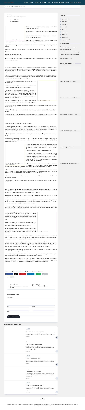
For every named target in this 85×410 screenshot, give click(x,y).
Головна (26, 2)
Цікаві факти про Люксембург (66, 114)
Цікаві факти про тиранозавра (67, 97)
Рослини (44, 2)
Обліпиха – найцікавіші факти (34, 385)
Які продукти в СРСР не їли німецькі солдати (70, 51)
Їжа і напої (61, 2)
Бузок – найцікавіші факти (33, 371)
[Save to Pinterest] (22, 274)
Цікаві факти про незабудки (34, 344)
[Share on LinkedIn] (31, 274)
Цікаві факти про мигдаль (66, 58)
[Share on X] (16, 274)
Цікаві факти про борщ (65, 147)
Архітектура (55, 2)
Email (33, 306)
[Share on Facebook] (9, 274)
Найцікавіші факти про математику (68, 163)
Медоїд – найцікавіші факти (66, 81)
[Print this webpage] (45, 274)
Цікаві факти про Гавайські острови (68, 46)
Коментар (9, 297)
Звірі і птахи (38, 2)
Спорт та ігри (73, 2)
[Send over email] (38, 274)
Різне (79, 2)
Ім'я (8, 306)
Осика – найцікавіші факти (33, 358)
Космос (67, 2)
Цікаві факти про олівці (65, 49)
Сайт (8, 311)
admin (12, 19)
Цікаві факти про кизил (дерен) (35, 331)
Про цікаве (9, 2)
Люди (49, 2)
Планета (31, 2)
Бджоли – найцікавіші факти (66, 130)
